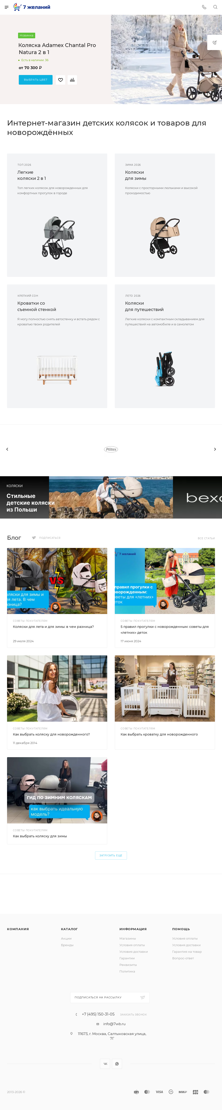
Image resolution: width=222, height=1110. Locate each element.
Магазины (127, 938)
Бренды (67, 945)
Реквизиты (128, 965)
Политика (127, 971)
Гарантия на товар (187, 951)
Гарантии (127, 958)
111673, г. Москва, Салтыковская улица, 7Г (112, 1036)
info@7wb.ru (114, 1024)
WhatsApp (117, 1064)
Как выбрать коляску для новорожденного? (51, 734)
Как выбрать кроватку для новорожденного (159, 734)
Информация (133, 929)
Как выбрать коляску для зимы (40, 836)
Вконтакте (105, 1064)
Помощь (181, 929)
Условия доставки (133, 951)
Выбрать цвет (35, 79)
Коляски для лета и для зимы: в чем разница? (53, 627)
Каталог (69, 929)
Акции (66, 938)
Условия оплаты (132, 945)
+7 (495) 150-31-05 (98, 1014)
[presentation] (7, 449)
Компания (18, 929)
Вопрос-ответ (183, 958)
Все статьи (206, 538)
